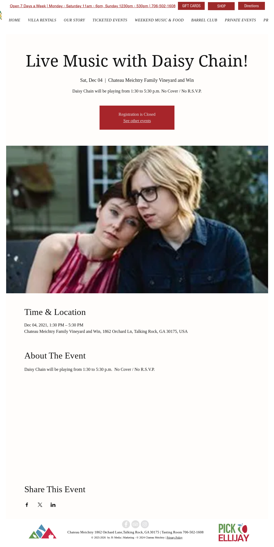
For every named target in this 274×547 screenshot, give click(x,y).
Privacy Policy (174, 537)
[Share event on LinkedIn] (53, 505)
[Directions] (251, 6)
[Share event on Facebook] (26, 505)
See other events (137, 120)
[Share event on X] (40, 505)
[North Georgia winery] (126, 524)
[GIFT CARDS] (191, 6)
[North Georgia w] (145, 524)
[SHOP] (221, 6)
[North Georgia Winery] (135, 524)
